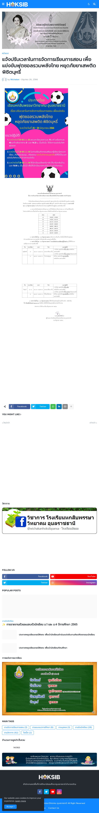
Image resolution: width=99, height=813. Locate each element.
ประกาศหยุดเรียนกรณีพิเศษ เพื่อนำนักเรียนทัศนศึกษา (43, 648)
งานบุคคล (64, 727)
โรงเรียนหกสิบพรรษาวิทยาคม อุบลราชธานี (49, 803)
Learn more (20, 801)
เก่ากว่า (92, 423)
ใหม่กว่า (7, 423)
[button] (3, 4)
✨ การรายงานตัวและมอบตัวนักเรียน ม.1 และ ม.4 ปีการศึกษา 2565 (39, 624)
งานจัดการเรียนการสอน (15, 727)
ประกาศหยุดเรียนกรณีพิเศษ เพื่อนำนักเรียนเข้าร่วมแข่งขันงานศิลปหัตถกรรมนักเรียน (57, 634)
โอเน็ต (27, 733)
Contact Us (53, 808)
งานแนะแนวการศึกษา (42, 727)
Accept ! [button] (10, 806)
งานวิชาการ (11, 733)
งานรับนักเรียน (83, 727)
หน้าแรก (5, 53)
